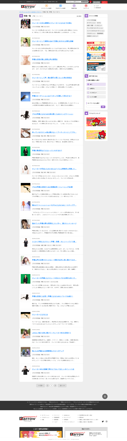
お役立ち (92, 88)
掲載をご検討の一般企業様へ (86, 422)
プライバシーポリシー (69, 422)
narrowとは (66, 415)
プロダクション (91, 33)
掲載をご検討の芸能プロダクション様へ (88, 419)
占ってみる (84, 1)
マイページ (56, 415)
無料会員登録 (96, 2)
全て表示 (79, 16)
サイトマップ (67, 417)
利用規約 (66, 419)
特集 (43, 419)
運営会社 (81, 417)
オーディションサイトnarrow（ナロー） (62, 439)
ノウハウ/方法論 (91, 20)
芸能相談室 (98, 7)
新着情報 (56, 419)
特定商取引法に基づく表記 (85, 415)
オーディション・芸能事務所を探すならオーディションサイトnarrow (33, 1)
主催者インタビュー (92, 36)
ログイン (104, 2)
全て (91, 84)
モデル (99, 22)
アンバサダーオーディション (95, 28)
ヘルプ (97, 5)
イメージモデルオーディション (95, 30)
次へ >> (62, 385)
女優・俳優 (90, 25)
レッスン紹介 (93, 97)
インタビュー (98, 25)
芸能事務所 (100, 33)
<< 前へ (40, 385)
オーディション (91, 22)
